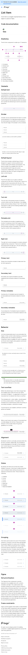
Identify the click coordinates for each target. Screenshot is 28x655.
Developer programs (6, 638)
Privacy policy (4, 646)
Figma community (5, 636)
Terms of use (4, 652)
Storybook (3, 640)
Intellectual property (5, 650)
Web (4, 32)
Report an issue (4, 642)
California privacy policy (6, 648)
